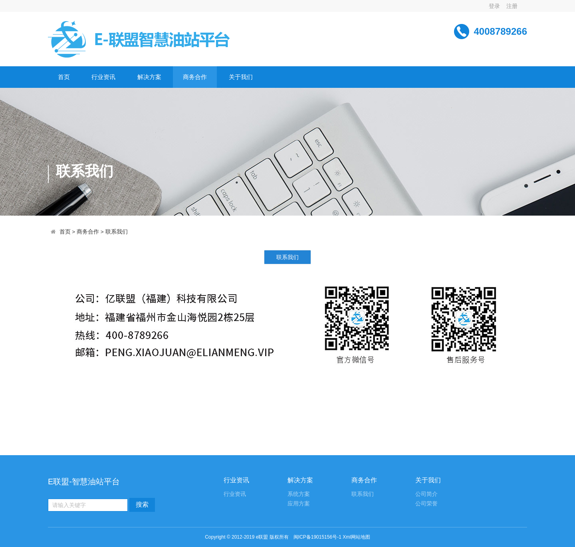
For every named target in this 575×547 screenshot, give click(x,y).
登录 (494, 6)
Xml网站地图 (356, 537)
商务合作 (195, 76)
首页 (64, 76)
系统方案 (299, 494)
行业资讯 (103, 76)
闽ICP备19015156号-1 (317, 537)
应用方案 (299, 504)
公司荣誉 (426, 504)
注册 (512, 6)
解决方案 (149, 76)
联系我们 (116, 232)
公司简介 (426, 494)
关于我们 (241, 76)
